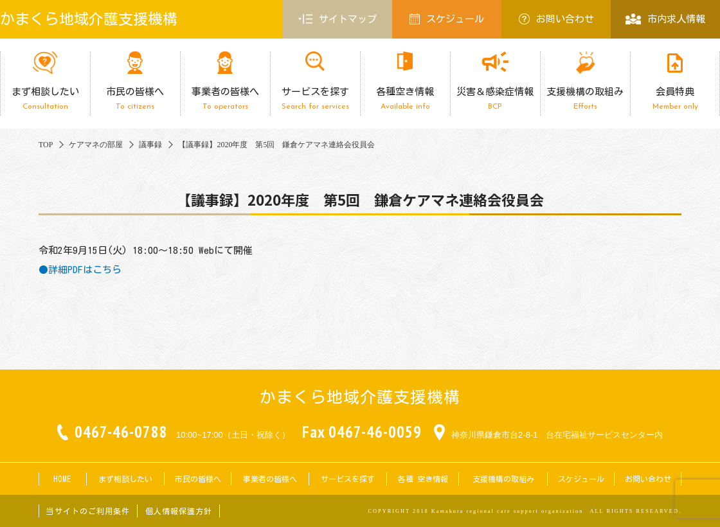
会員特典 (675, 99)
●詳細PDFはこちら (80, 269)
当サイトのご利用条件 (88, 511)
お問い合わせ (556, 18)
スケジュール (447, 18)
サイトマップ (337, 19)
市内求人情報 (665, 18)
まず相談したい (45, 99)
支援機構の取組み (585, 99)
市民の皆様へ (135, 99)
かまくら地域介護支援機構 (88, 19)
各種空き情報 (405, 99)
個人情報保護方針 (178, 511)
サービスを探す (315, 99)
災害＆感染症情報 (495, 99)
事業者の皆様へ (225, 99)
